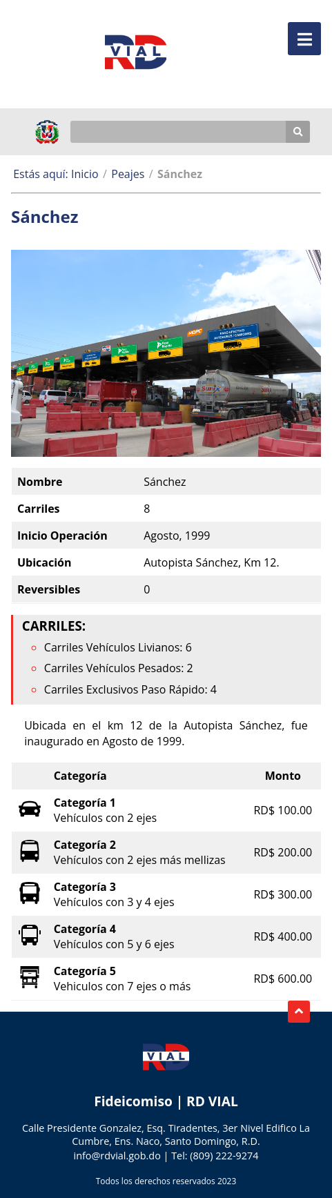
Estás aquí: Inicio (55, 173)
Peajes (127, 173)
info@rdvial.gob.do (117, 1155)
